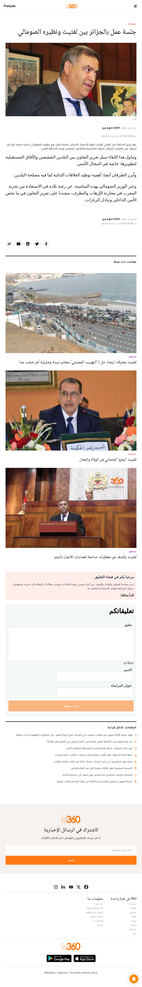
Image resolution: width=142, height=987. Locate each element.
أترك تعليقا (71, 706)
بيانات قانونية (97, 916)
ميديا (134, 920)
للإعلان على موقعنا (94, 912)
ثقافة (133, 916)
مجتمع (133, 912)
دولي (134, 933)
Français (10, 6)
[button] (133, 978)
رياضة (133, 925)
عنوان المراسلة (121, 685)
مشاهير (132, 929)
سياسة (132, 24)
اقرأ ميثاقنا (127, 595)
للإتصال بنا (98, 920)
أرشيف (100, 925)
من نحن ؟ (98, 904)
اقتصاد (133, 908)
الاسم (128, 670)
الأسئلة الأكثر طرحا (94, 908)
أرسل (71, 860)
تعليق (128, 625)
